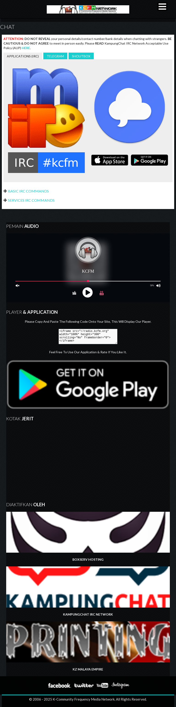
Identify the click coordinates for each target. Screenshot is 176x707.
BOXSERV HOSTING (88, 537)
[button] (162, 6)
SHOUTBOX (81, 56)
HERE (26, 48)
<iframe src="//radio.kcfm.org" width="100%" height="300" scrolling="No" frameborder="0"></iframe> (88, 336)
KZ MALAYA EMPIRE (88, 646)
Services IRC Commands (31, 200)
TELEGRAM (55, 56)
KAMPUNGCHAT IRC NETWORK (88, 591)
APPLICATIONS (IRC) (23, 56)
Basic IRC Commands (28, 191)
